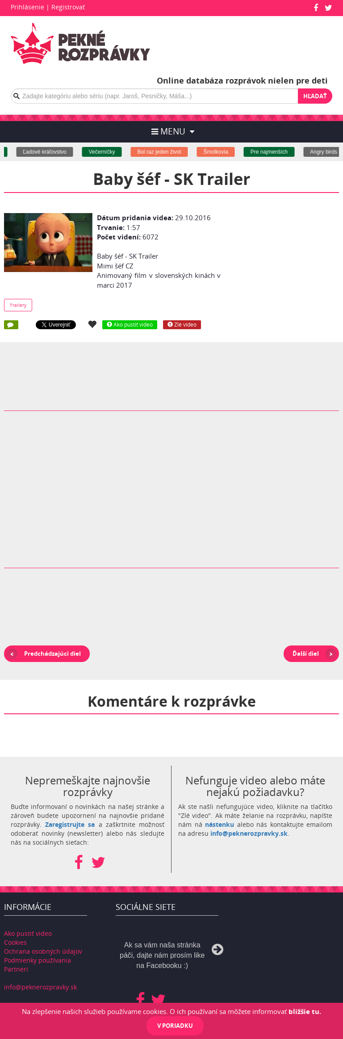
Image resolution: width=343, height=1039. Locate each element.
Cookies (15, 942)
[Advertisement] (288, 255)
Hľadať (315, 96)
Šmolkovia (224, 152)
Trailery (18, 305)
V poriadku (175, 1026)
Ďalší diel (306, 653)
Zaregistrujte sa (70, 824)
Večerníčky (110, 152)
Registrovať (68, 7)
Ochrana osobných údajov (43, 951)
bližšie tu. (305, 1011)
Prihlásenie (27, 7)
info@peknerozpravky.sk (249, 833)
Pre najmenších (277, 152)
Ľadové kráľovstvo (53, 152)
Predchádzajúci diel (52, 653)
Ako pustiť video (28, 933)
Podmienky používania (37, 960)
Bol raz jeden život (168, 152)
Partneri (16, 969)
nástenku (219, 824)
